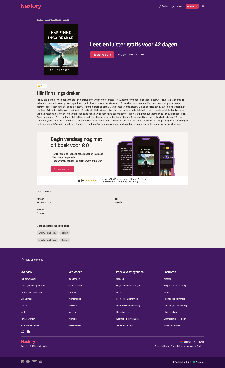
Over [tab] (39, 191)
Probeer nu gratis (102, 54)
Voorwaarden (190, 346)
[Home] (88, 6)
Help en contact (32, 259)
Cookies (200, 346)
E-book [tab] (49, 191)
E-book (40, 213)
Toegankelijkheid (162, 346)
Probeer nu (192, 6)
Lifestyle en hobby (53, 20)
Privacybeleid (177, 346)
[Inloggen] (177, 6)
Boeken (40, 20)
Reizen (66, 20)
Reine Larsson (44, 202)
